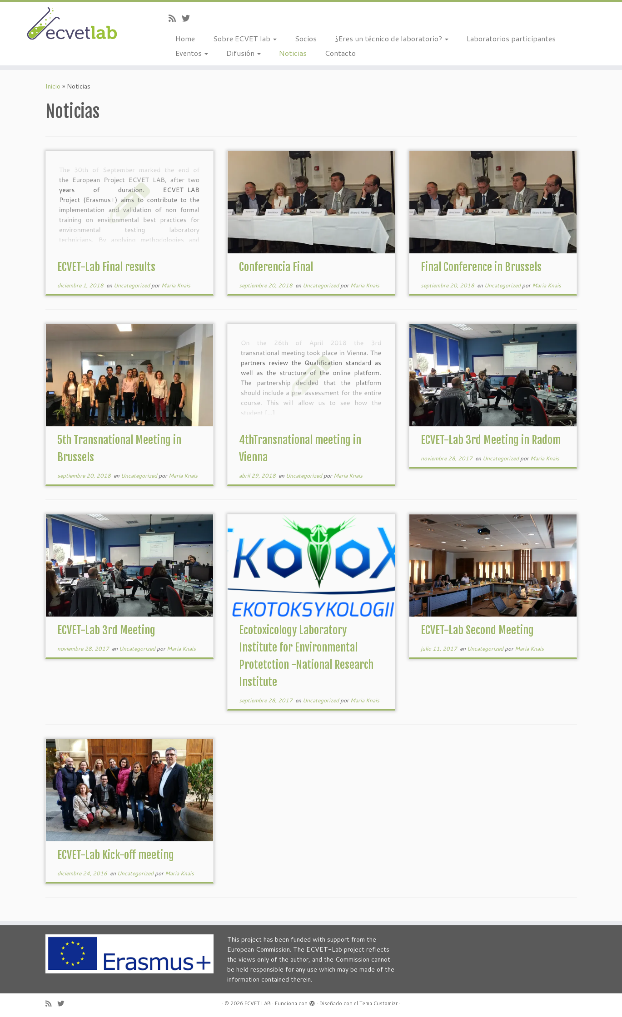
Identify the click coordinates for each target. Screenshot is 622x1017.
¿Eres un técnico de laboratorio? (391, 38)
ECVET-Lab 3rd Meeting (106, 630)
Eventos (191, 53)
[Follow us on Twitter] (189, 18)
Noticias (293, 53)
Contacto (340, 53)
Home (185, 38)
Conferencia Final (276, 267)
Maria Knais (175, 285)
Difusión (243, 53)
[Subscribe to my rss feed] (175, 18)
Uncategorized (132, 285)
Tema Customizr (378, 1003)
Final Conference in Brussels (481, 267)
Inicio (52, 86)
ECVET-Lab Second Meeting (477, 630)
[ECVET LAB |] (72, 24)
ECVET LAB (257, 1003)
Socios (306, 38)
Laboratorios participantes (511, 38)
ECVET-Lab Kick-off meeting (115, 855)
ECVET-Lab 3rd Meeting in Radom (491, 440)
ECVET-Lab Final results (106, 267)
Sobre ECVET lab (245, 38)
